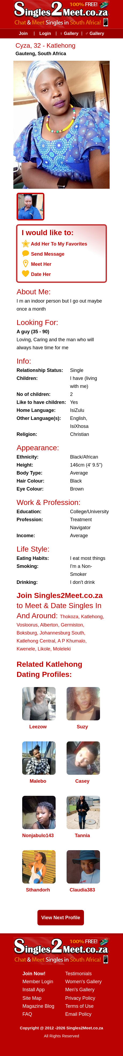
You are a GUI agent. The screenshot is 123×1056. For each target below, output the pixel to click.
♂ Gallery (94, 33)
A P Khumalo (71, 641)
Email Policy (78, 1014)
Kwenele (26, 649)
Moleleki (62, 649)
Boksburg (27, 633)
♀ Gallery (69, 33)
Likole (44, 649)
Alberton (49, 625)
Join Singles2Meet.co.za (60, 595)
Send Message (47, 254)
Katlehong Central (36, 641)
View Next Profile (60, 917)
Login (45, 33)
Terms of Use (79, 1006)
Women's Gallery (83, 981)
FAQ (27, 1014)
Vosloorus (27, 625)
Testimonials (78, 973)
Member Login (37, 981)
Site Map (31, 998)
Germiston (72, 625)
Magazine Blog (38, 1006)
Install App (33, 989)
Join (23, 33)
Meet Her (41, 264)
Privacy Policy (80, 998)
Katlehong (92, 616)
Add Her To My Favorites (59, 244)
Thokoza (69, 616)
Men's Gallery (79, 989)
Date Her (41, 274)
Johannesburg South (62, 633)
